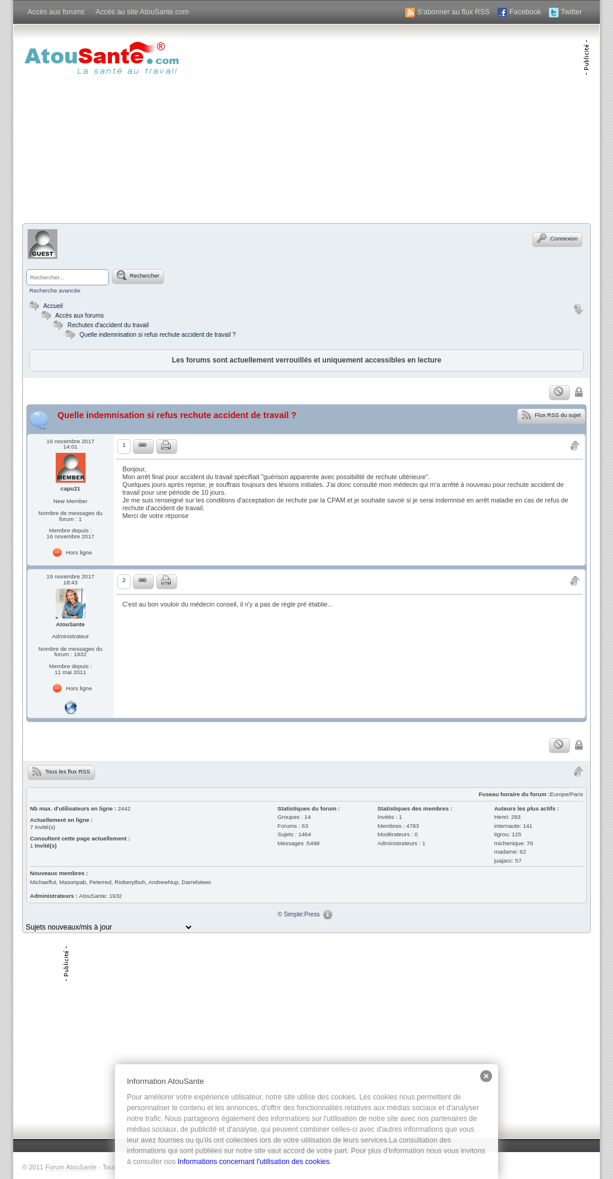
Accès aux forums (56, 12)
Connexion (557, 238)
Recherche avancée (54, 290)
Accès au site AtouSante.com (142, 12)
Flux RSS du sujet (551, 414)
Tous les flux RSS (61, 771)
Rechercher (138, 275)
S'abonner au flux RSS (453, 12)
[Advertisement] (443, 122)
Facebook (525, 12)
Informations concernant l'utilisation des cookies (254, 1161)
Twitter (571, 12)
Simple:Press (302, 914)
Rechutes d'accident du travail (108, 325)
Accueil (44, 306)
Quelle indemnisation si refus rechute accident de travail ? (158, 334)
